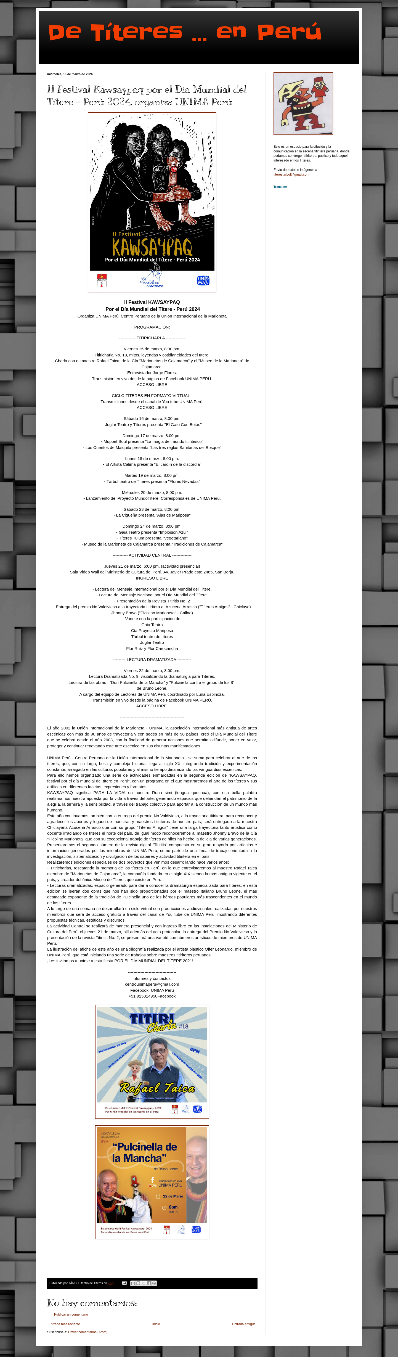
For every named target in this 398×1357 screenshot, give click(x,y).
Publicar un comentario (71, 1314)
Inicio (156, 1324)
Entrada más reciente (64, 1324)
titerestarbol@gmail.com (291, 174)
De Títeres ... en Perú (184, 32)
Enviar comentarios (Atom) (87, 1332)
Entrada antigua (244, 1324)
